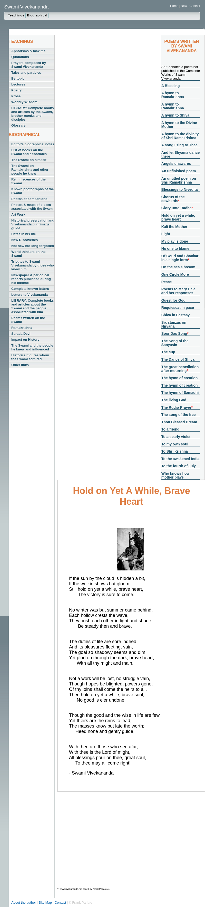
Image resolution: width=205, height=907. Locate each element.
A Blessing (170, 86)
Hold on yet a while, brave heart (178, 217)
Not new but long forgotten (32, 246)
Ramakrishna (21, 328)
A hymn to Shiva (175, 115)
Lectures (18, 84)
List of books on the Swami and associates (29, 152)
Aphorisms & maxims (28, 51)
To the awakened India (180, 459)
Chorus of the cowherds (173, 199)
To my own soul (174, 444)
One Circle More (175, 274)
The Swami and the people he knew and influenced (32, 347)
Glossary (18, 125)
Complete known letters (30, 289)
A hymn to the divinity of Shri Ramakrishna (180, 136)
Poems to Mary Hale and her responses (178, 291)
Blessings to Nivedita (179, 189)
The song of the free (178, 415)
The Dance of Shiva (177, 359)
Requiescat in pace (177, 307)
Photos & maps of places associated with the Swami (32, 207)
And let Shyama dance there (180, 154)
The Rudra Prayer (176, 407)
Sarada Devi (20, 334)
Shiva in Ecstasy (175, 315)
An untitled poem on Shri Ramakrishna (178, 180)
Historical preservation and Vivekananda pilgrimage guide (32, 224)
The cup (168, 352)
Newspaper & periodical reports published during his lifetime (31, 279)
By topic (17, 78)
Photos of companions (29, 199)
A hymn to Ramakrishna (172, 95)
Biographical (37, 15)
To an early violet (175, 437)
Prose (16, 96)
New (184, 6)
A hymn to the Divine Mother (179, 125)
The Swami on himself (28, 160)
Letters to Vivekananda (29, 295)
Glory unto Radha (176, 208)
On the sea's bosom (178, 267)
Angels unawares (176, 163)
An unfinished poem (178, 171)
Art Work (18, 214)
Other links (20, 365)
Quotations (20, 57)
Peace (166, 282)
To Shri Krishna (174, 451)
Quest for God (173, 300)
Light (165, 234)
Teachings (16, 15)
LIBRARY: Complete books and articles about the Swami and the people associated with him (32, 306)
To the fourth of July (178, 466)
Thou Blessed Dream (179, 422)
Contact (194, 6)
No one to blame (175, 248)
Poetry (16, 90)
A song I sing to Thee (179, 145)
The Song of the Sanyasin (175, 343)
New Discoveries (24, 240)
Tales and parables (26, 72)
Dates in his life (23, 234)
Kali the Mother (174, 227)
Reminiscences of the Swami (28, 181)
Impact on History (25, 339)
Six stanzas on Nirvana (173, 324)
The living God (173, 400)
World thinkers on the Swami (28, 253)
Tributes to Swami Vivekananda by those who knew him (32, 265)
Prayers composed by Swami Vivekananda (28, 65)
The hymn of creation (179, 378)
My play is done (174, 241)
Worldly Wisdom (24, 102)
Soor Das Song (174, 333)
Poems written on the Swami (28, 320)
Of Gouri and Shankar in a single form (180, 258)
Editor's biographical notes (32, 144)
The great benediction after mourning (180, 369)
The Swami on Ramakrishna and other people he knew (29, 169)
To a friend (170, 429)
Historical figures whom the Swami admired (30, 357)
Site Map (46, 902)
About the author (24, 902)
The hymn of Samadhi (180, 392)
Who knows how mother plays (175, 475)
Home (174, 6)
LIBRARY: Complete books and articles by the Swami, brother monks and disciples (32, 113)
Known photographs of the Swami (32, 191)
